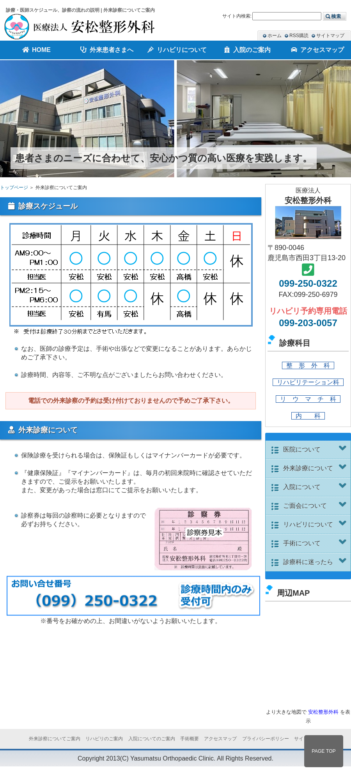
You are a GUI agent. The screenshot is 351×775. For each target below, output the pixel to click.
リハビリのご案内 (104, 738)
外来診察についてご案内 (54, 738)
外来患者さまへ (105, 49)
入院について (316, 486)
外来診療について (316, 467)
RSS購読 (298, 35)
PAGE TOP (324, 751)
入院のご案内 (246, 49)
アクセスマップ (316, 49)
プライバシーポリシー (265, 738)
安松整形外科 (323, 712)
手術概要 (189, 738)
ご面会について (316, 505)
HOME (35, 49)
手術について (316, 542)
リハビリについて (316, 524)
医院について (316, 449)
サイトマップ (330, 35)
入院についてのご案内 (151, 738)
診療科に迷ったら (316, 561)
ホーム (275, 35)
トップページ (14, 187)
